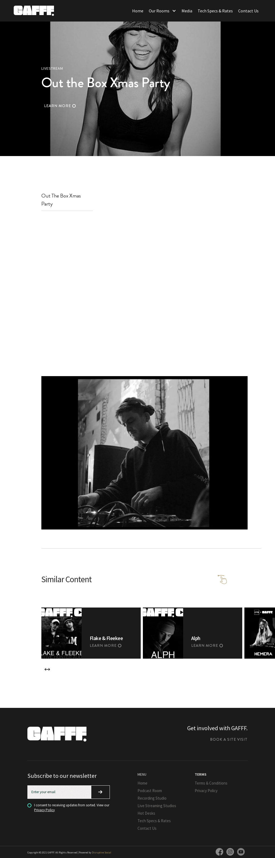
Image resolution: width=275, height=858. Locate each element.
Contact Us (248, 10)
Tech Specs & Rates (215, 10)
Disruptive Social (101, 852)
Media (187, 10)
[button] (162, 11)
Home (137, 10)
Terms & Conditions (211, 783)
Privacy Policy (44, 810)
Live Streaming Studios (157, 805)
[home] (34, 11)
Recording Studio (152, 798)
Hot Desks (146, 813)
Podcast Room (150, 790)
